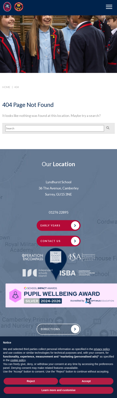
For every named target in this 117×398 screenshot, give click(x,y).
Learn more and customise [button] (58, 390)
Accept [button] (86, 381)
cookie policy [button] (17, 360)
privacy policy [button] (102, 349)
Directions (50, 329)
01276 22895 (58, 212)
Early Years (50, 225)
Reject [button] (31, 381)
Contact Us (50, 241)
